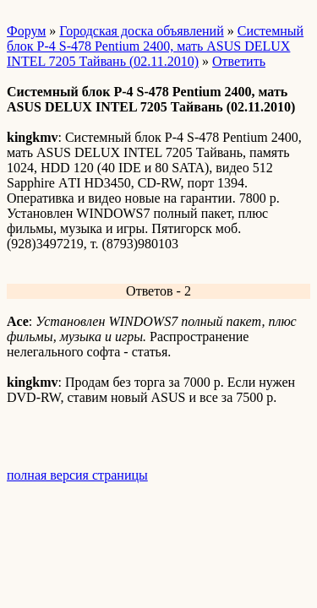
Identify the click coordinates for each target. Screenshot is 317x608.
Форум (26, 31)
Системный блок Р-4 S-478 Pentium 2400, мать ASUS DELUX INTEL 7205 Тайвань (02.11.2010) (155, 46)
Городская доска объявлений (141, 31)
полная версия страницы (77, 475)
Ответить (238, 61)
